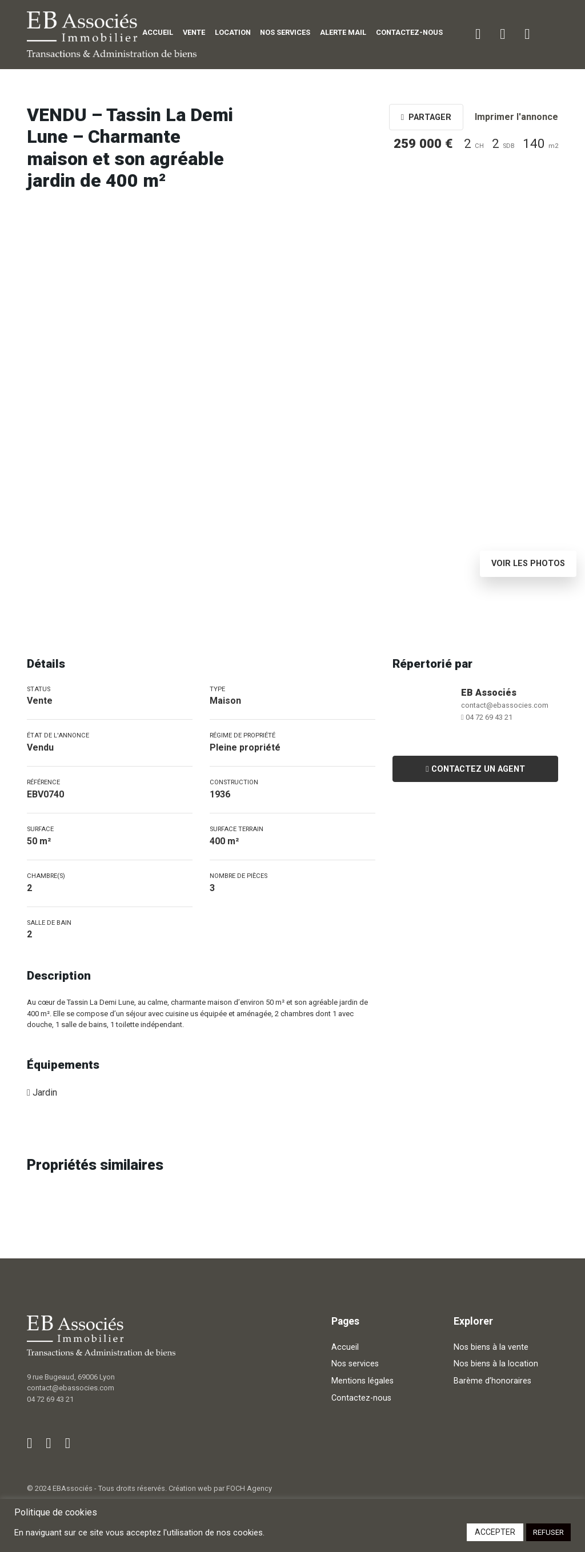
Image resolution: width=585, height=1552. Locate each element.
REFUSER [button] (548, 1532)
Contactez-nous (409, 32)
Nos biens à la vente (491, 1347)
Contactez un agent (475, 769)
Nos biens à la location (496, 1364)
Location (233, 32)
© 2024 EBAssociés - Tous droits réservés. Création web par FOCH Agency (149, 1488)
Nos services (285, 32)
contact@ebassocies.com (504, 705)
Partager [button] (426, 117)
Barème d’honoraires (492, 1381)
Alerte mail (343, 32)
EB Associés (488, 692)
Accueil (157, 32)
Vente (194, 32)
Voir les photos (528, 563)
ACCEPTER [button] (495, 1532)
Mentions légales (362, 1381)
